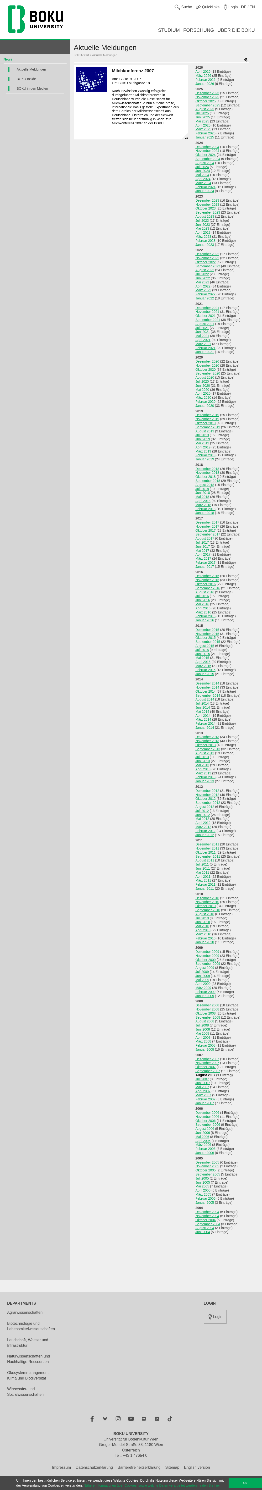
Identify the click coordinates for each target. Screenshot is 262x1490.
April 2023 (202, 232)
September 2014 (207, 695)
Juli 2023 (202, 220)
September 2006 (207, 1124)
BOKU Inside (26, 79)
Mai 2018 (202, 497)
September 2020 (207, 373)
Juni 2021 (202, 332)
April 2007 (202, 1091)
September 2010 (207, 910)
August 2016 (204, 592)
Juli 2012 (202, 811)
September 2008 (207, 1017)
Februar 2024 (205, 187)
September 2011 (207, 856)
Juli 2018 (202, 489)
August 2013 (204, 753)
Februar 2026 (205, 80)
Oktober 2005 (205, 1170)
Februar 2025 (205, 133)
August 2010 (204, 914)
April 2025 (202, 125)
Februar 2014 (205, 723)
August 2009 (204, 968)
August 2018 (204, 485)
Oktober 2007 (205, 1067)
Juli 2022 (202, 274)
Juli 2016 (202, 596)
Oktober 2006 (205, 1121)
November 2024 (207, 151)
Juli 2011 (202, 864)
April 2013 (202, 769)
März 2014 (203, 719)
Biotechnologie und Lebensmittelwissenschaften (31, 1326)
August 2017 (204, 538)
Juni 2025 (202, 117)
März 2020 (203, 397)
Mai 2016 (202, 604)
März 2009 (203, 988)
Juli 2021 (202, 328)
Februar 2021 (205, 348)
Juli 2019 (202, 435)
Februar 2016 (205, 616)
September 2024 (207, 159)
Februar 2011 (205, 884)
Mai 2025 (202, 121)
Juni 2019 (202, 439)
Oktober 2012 (205, 798)
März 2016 (203, 612)
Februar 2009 (205, 992)
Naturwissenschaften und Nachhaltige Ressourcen (28, 1359)
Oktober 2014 (205, 691)
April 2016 (202, 608)
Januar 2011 (204, 888)
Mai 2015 (202, 658)
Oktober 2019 (205, 423)
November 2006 (207, 1117)
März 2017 (203, 558)
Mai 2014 (202, 711)
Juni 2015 (202, 654)
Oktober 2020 (205, 369)
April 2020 (202, 393)
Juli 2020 (202, 381)
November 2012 (207, 795)
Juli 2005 (202, 1178)
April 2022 (202, 286)
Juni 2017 (202, 546)
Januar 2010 (204, 942)
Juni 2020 (202, 385)
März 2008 (203, 1041)
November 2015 (207, 634)
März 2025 (203, 129)
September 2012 (207, 803)
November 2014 (207, 687)
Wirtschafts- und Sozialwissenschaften (25, 1391)
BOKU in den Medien (32, 88)
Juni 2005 (202, 1182)
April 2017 (202, 554)
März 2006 (203, 1145)
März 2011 (203, 880)
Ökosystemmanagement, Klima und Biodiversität (28, 1375)
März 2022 (203, 290)
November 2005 (207, 1166)
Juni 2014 (202, 707)
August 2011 (204, 860)
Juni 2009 (202, 976)
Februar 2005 (205, 1198)
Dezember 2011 (207, 844)
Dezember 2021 (207, 308)
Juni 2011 (202, 868)
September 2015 (207, 642)
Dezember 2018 (207, 469)
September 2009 (207, 964)
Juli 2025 (202, 113)
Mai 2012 (202, 819)
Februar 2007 (205, 1099)
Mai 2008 (202, 1033)
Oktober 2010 (205, 906)
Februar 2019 (205, 455)
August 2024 (204, 163)
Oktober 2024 (205, 155)
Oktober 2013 (205, 745)
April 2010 (202, 930)
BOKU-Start (81, 55)
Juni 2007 (202, 1083)
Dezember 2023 (207, 200)
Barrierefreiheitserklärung (139, 1467)
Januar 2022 (204, 298)
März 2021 (203, 344)
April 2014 (202, 715)
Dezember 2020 (207, 361)
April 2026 (202, 71)
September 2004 (207, 1224)
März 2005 (203, 1194)
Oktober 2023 (205, 208)
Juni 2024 (202, 171)
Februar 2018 (205, 509)
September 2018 (207, 481)
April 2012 (202, 823)
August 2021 (204, 324)
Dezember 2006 (207, 1113)
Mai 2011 (202, 872)
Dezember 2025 (207, 93)
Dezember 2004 (207, 1212)
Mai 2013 (202, 765)
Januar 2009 (204, 996)
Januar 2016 (204, 620)
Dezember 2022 (207, 254)
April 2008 (202, 1037)
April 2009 (202, 984)
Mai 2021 (202, 336)
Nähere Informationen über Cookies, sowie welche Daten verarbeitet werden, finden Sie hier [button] (152, 1485)
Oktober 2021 (205, 316)
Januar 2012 (204, 835)
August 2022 (204, 270)
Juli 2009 (202, 972)
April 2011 (202, 876)
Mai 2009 (202, 980)
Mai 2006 (202, 1137)
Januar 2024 (204, 191)
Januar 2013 (204, 781)
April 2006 (202, 1141)
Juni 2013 (202, 761)
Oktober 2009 (205, 960)
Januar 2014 (204, 727)
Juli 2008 (202, 1025)
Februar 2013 (205, 777)
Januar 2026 (204, 84)
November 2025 (207, 97)
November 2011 (207, 848)
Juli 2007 (202, 1079)
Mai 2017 (202, 550)
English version (197, 1467)
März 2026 (203, 75)
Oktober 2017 (205, 530)
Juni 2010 (202, 922)
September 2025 (207, 105)
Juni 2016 (202, 600)
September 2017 (207, 534)
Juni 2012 (202, 815)
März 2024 (203, 183)
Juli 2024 (202, 167)
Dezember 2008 (207, 1005)
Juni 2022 (202, 278)
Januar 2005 (204, 1202)
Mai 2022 (202, 282)
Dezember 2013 (207, 737)
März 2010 (203, 934)
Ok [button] (245, 1483)
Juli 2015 (202, 650)
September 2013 (207, 749)
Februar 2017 (205, 562)
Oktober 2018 (205, 477)
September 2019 (207, 427)
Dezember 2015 (207, 630)
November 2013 (207, 741)
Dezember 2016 (207, 576)
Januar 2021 (204, 352)
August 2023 (204, 216)
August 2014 (204, 699)
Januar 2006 (204, 1153)
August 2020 (204, 377)
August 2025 (204, 109)
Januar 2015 (204, 674)
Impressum (61, 1467)
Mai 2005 (202, 1186)
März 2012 (203, 827)
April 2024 (202, 179)
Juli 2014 (202, 703)
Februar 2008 (205, 1045)
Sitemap (172, 1467)
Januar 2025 (204, 137)
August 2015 (204, 646)
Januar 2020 (204, 406)
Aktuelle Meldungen (31, 69)
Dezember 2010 (207, 898)
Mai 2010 (202, 926)
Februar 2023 (205, 241)
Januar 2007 (204, 1103)
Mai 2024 (202, 175)
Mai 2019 (202, 443)
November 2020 (207, 365)
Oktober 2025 (205, 101)
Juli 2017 (202, 542)
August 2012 (204, 807)
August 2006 (204, 1129)
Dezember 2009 (207, 952)
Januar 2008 (204, 1049)
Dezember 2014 (207, 683)
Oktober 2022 (205, 262)
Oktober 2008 (205, 1013)
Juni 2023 (202, 224)
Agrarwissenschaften (25, 1312)
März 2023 (203, 236)
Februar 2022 (205, 294)
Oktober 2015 (205, 638)
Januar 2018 (204, 513)
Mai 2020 (202, 390)
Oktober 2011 (205, 852)
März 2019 (203, 451)
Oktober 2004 (205, 1220)
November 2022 (207, 258)
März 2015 (203, 666)
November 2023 (207, 204)
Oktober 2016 (205, 584)
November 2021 (207, 312)
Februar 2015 (205, 670)
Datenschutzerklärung (94, 1467)
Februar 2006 (205, 1149)
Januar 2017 (204, 566)
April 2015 (202, 662)
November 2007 (207, 1063)
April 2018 (202, 501)
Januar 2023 (204, 245)
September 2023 (207, 212)
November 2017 (207, 526)
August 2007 (205, 1075)
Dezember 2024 (207, 147)
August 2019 (204, 431)
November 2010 (207, 902)
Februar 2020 (205, 401)
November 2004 (207, 1216)
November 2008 (207, 1009)
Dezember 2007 (207, 1059)
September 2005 (207, 1174)
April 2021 (202, 340)
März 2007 (203, 1095)
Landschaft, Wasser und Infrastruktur (27, 1342)
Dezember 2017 (207, 522)
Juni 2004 (202, 1232)
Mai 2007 (202, 1087)
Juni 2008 (202, 1029)
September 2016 (207, 588)
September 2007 (207, 1071)
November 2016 (207, 580)
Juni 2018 (202, 493)
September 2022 (207, 266)
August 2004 (204, 1228)
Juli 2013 (202, 757)
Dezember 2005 (207, 1162)
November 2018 (207, 473)
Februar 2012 (205, 831)
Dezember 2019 (207, 415)
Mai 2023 (202, 228)
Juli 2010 (202, 918)
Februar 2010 (205, 938)
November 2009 (207, 956)
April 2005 (202, 1190)
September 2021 (207, 320)
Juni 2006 (202, 1133)
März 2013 (203, 773)
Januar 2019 (204, 459)
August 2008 (204, 1021)
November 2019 (207, 419)
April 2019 (202, 447)
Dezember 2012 (207, 791)
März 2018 (203, 505)
